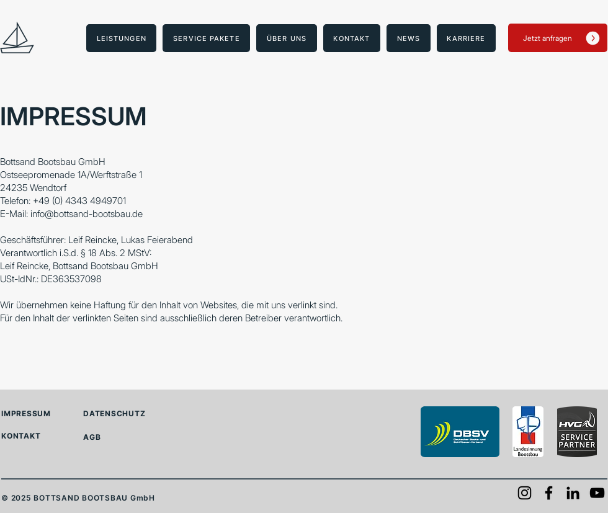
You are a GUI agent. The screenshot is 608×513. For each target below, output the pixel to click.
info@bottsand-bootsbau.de (86, 214)
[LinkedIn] (573, 493)
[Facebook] (549, 493)
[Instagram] (525, 493)
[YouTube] (597, 493)
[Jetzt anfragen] (557, 38)
